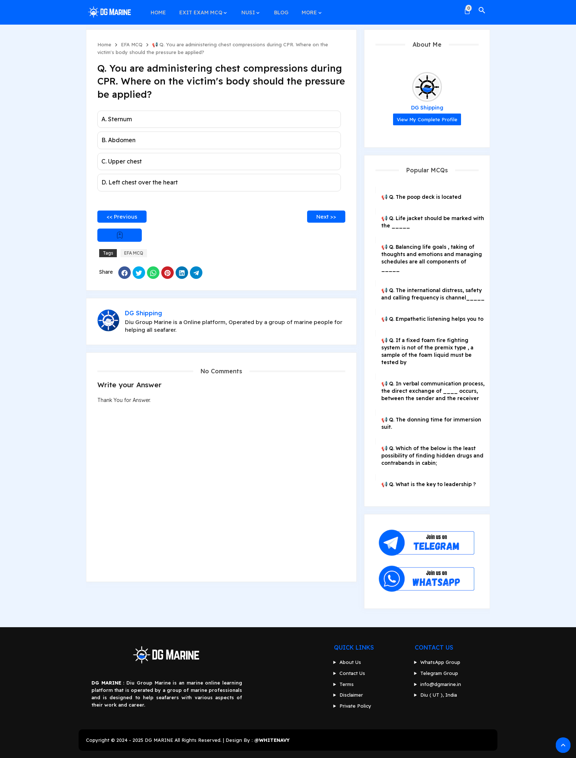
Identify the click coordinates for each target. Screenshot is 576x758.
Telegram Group (439, 673)
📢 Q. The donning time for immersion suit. (431, 423)
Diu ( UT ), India (438, 695)
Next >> (326, 216)
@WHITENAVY (271, 740)
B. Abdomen (118, 140)
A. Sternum (116, 119)
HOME (158, 10)
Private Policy (355, 706)
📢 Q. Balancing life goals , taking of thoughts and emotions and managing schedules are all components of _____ (431, 258)
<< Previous (122, 216)
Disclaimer (351, 695)
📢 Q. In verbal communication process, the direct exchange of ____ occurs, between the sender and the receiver (433, 391)
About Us (350, 662)
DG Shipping (427, 107)
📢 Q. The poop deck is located (421, 197)
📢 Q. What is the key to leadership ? (428, 484)
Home (104, 44)
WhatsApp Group (440, 662)
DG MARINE (159, 740)
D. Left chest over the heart (139, 182)
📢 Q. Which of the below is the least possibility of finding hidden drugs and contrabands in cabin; (432, 455)
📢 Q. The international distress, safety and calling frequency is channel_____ (433, 294)
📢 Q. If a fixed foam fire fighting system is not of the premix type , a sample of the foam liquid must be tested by (427, 351)
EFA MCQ (132, 44)
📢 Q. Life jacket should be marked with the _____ (432, 222)
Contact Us (352, 673)
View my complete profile (427, 119)
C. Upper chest (121, 161)
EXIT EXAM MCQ (199, 10)
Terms (346, 684)
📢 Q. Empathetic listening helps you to (432, 319)
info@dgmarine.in (440, 684)
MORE (306, 10)
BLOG (278, 10)
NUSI (246, 10)
